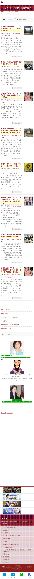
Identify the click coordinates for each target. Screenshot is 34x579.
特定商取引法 (6, 501)
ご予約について (7, 321)
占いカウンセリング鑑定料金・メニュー (13, 317)
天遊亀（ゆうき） (16, 168)
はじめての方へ (7, 309)
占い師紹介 (5, 313)
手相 (14, 100)
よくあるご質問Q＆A (8, 488)
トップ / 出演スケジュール (9, 468)
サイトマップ (6, 504)
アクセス (5, 483)
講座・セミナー (6, 480)
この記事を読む (17, 56)
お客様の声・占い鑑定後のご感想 (11, 324)
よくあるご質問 (7, 328)
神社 (3, 35)
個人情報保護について (8, 498)
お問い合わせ (6, 495)
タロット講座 (16, 66)
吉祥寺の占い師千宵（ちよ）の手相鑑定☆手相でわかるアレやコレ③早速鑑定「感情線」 (11, 270)
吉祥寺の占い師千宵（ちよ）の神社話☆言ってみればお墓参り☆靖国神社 (11, 28)
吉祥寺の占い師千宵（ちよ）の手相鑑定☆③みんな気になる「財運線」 (11, 95)
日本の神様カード (17, 33)
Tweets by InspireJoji (7, 413)
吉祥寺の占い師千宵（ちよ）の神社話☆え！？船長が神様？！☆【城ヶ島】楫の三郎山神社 (11, 130)
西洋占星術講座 (15, 239)
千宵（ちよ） (8, 35)
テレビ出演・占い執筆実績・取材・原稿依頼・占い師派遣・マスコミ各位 (17, 492)
